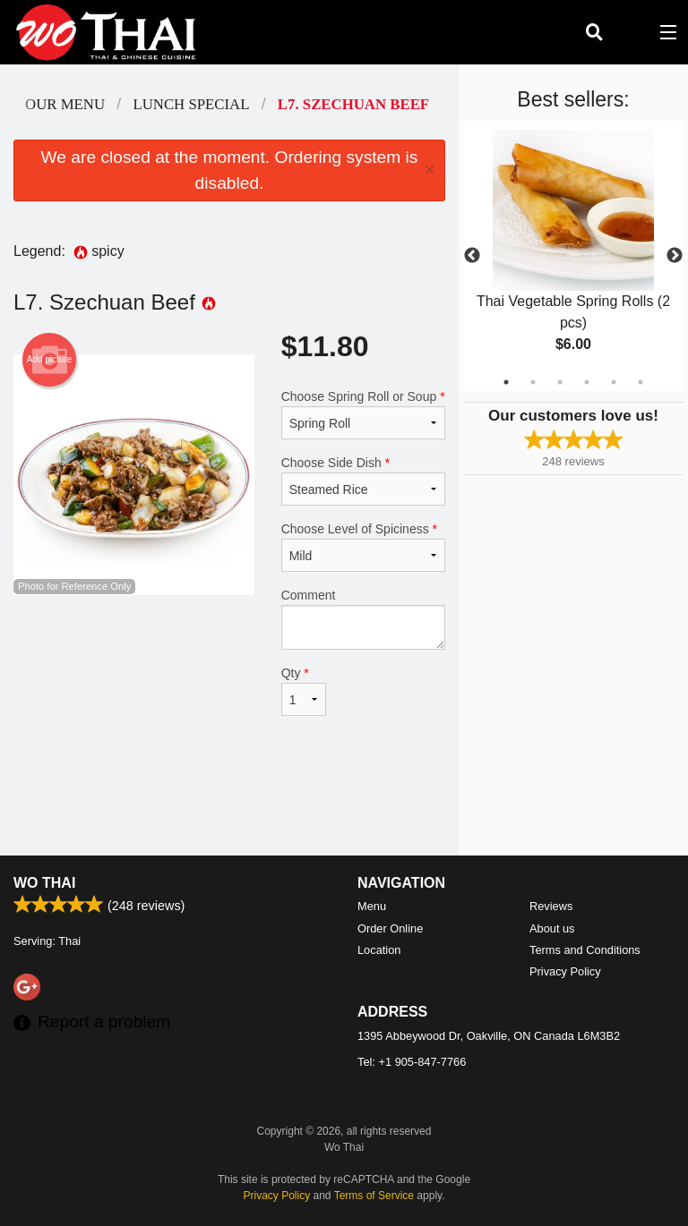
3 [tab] (560, 382)
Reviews (550, 906)
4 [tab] (587, 382)
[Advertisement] (229, 797)
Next (675, 256)
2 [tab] (533, 382)
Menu (371, 906)
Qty (303, 691)
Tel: (411, 1061)
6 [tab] (640, 382)
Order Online (390, 928)
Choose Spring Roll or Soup (363, 414)
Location (378, 950)
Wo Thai (44, 882)
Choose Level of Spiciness (363, 547)
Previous (472, 256)
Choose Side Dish (363, 480)
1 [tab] (506, 382)
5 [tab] (614, 382)
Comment (363, 619)
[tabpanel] (573, 256)
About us (552, 928)
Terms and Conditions (585, 950)
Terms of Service (374, 1195)
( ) (630, 32)
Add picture (50, 360)
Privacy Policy (565, 971)
